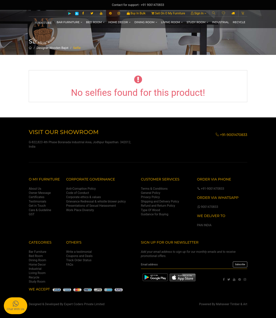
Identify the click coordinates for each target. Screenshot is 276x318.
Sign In (198, 13)
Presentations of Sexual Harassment (91, 205)
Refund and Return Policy (158, 205)
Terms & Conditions (154, 188)
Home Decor (119, 22)
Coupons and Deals (79, 256)
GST (31, 214)
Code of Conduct (77, 193)
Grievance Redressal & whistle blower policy (96, 201)
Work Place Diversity (80, 210)
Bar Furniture (69, 22)
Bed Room (95, 22)
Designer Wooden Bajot (52, 48)
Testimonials (37, 201)
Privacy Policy (150, 197)
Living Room (172, 22)
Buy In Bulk (136, 13)
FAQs (69, 264)
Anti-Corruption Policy (81, 188)
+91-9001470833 (210, 188)
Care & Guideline (40, 210)
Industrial (220, 22)
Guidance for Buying (154, 214)
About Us (35, 188)
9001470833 (207, 207)
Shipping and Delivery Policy (160, 201)
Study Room (197, 22)
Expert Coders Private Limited (84, 304)
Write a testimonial (79, 252)
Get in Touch (37, 205)
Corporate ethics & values (83, 197)
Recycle (239, 22)
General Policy (150, 193)
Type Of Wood (150, 210)
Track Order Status (78, 260)
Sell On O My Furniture (168, 13)
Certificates (36, 197)
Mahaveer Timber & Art (231, 304)
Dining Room (145, 22)
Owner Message (40, 193)
